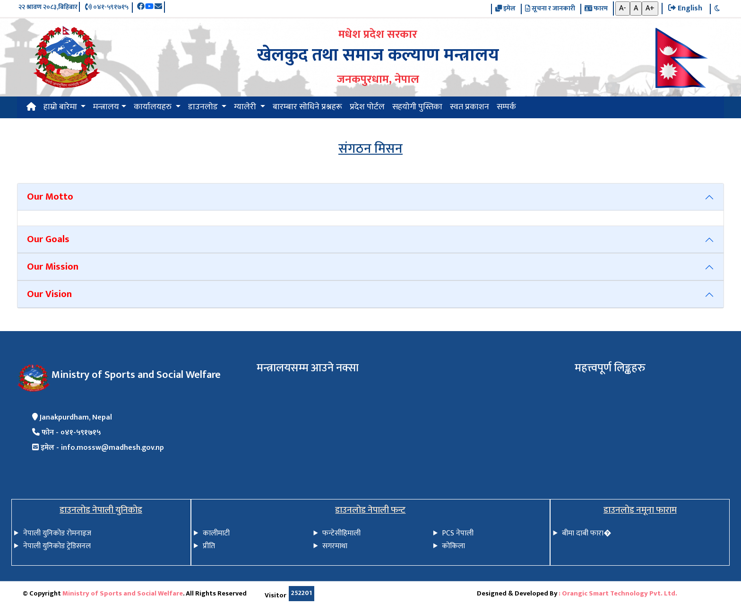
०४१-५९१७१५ (107, 7)
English (685, 8)
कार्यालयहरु (153, 107)
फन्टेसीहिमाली (341, 533)
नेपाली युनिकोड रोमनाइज (57, 533)
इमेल (505, 9)
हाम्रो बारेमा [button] (61, 107)
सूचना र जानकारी (550, 9)
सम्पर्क (506, 107)
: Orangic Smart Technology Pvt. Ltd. (618, 593)
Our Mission (52, 266)
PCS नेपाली (458, 533)
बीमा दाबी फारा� (586, 533)
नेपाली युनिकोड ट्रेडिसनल (57, 546)
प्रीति (209, 546)
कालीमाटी (216, 533)
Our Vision (49, 294)
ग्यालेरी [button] (246, 107)
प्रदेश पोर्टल (367, 107)
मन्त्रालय (106, 107)
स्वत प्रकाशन (469, 107)
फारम (596, 9)
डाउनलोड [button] (204, 107)
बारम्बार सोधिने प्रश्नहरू (307, 107)
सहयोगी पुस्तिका (417, 107)
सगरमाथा (334, 546)
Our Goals (48, 239)
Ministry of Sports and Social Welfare (122, 593)
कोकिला (453, 546)
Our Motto (50, 196)
